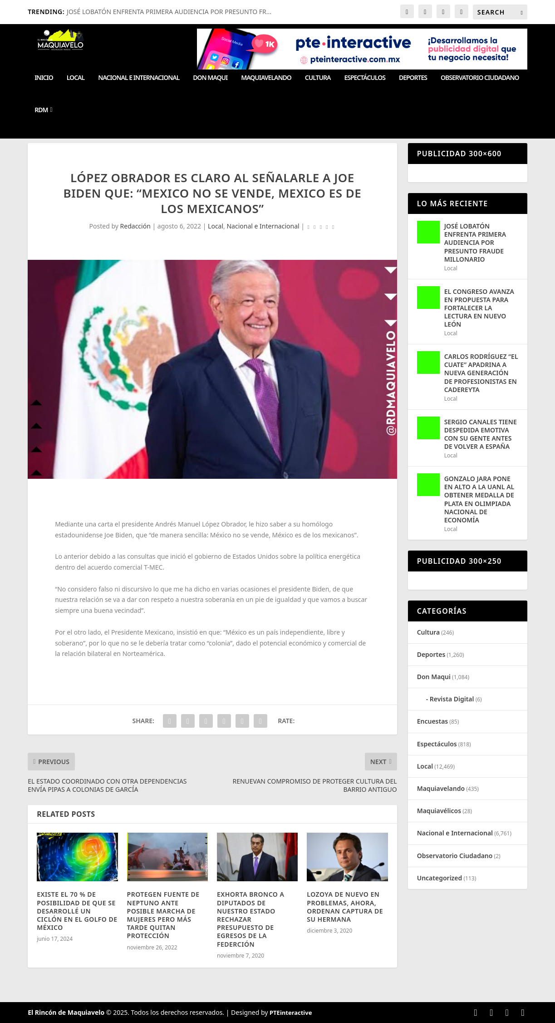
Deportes (413, 78)
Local (75, 78)
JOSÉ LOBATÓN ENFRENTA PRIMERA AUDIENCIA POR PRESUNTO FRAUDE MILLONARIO (475, 242)
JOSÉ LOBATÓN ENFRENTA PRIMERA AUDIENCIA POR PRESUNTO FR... (169, 11)
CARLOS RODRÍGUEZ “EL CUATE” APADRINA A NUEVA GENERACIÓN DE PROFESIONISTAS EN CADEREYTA (481, 373)
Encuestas (432, 721)
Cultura (318, 78)
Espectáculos (364, 78)
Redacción (135, 226)
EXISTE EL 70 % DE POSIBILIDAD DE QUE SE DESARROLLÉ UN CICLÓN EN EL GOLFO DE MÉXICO (77, 911)
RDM (41, 110)
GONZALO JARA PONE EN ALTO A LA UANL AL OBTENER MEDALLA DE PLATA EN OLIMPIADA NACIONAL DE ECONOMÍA (479, 499)
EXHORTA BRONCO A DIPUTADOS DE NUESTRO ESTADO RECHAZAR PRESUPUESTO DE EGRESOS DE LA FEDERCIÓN (250, 919)
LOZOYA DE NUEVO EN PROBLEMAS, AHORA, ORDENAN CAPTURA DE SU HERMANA (345, 907)
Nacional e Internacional (138, 78)
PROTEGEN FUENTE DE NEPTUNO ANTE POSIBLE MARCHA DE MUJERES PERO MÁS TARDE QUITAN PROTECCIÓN (163, 915)
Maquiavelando (266, 78)
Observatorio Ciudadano (480, 78)
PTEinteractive (291, 1012)
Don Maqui (210, 78)
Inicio (43, 78)
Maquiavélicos (439, 810)
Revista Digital (452, 699)
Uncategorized (439, 878)
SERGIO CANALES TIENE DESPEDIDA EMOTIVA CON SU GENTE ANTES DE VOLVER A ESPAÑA (480, 434)
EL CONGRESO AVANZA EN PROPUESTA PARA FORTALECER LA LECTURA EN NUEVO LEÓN (479, 308)
